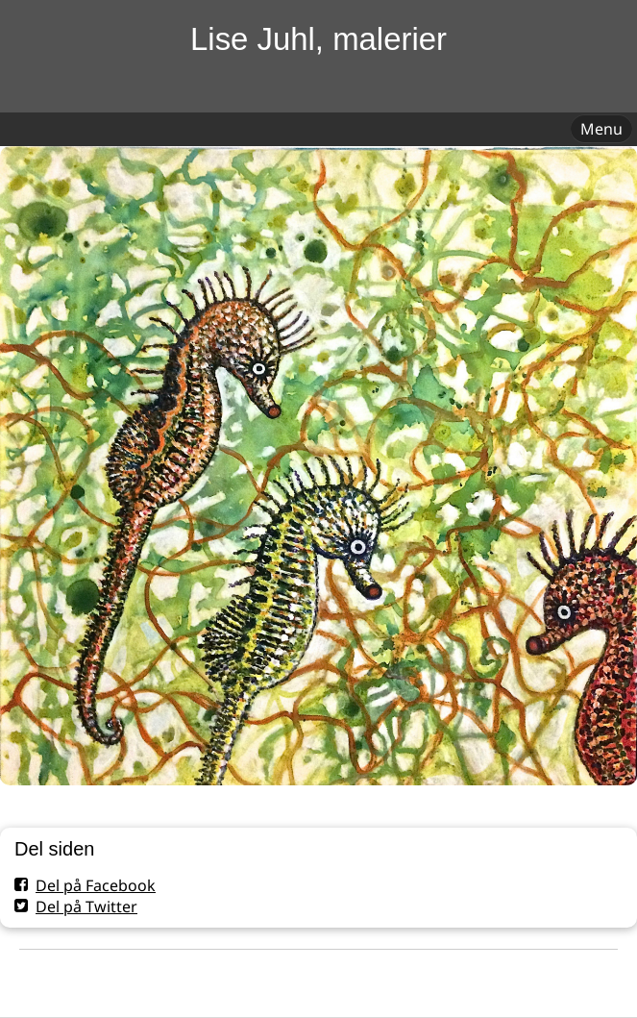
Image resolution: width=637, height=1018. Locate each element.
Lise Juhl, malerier (318, 39)
